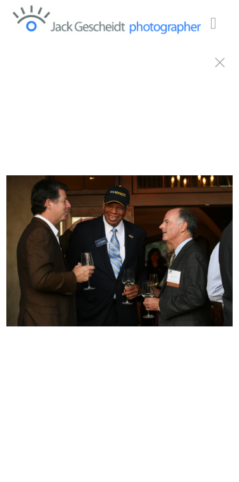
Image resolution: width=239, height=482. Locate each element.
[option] (119, 257)
